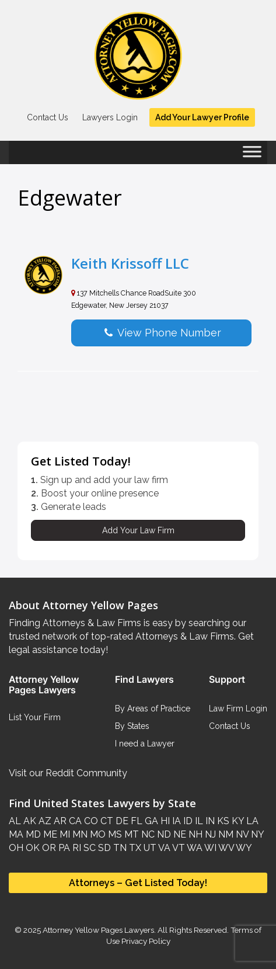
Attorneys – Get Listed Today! (138, 882)
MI (63, 834)
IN (209, 820)
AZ (43, 820)
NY (256, 834)
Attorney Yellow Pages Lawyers (98, 930)
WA (193, 847)
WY (243, 847)
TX (134, 847)
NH (194, 834)
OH (16, 847)
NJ (209, 834)
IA (175, 820)
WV (225, 847)
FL (135, 820)
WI (209, 847)
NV (241, 834)
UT (148, 847)
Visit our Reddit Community (68, 773)
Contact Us (47, 117)
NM (224, 834)
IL (198, 820)
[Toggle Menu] (252, 155)
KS (222, 820)
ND (163, 834)
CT (105, 820)
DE (120, 820)
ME (49, 834)
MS (114, 834)
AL (15, 820)
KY (236, 820)
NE (178, 834)
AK (28, 820)
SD (103, 847)
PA (63, 847)
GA (150, 820)
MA (16, 834)
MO (97, 834)
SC (88, 847)
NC (147, 834)
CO (90, 820)
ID (187, 820)
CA (74, 820)
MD (32, 834)
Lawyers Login (110, 117)
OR (48, 847)
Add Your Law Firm (138, 530)
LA (251, 820)
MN (79, 834)
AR (59, 820)
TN (119, 847)
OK (31, 847)
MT (130, 834)
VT (177, 847)
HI (164, 820)
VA (163, 847)
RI (75, 847)
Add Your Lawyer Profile (202, 117)
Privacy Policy (145, 941)
